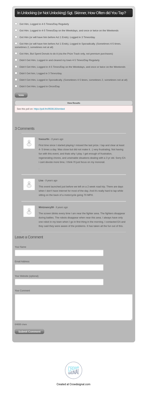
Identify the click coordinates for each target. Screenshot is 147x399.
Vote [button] (21, 95)
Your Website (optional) (26, 276)
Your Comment (22, 290)
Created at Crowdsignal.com (73, 384)
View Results (73, 103)
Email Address (22, 261)
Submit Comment (29, 331)
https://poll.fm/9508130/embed (49, 109)
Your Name (20, 247)
